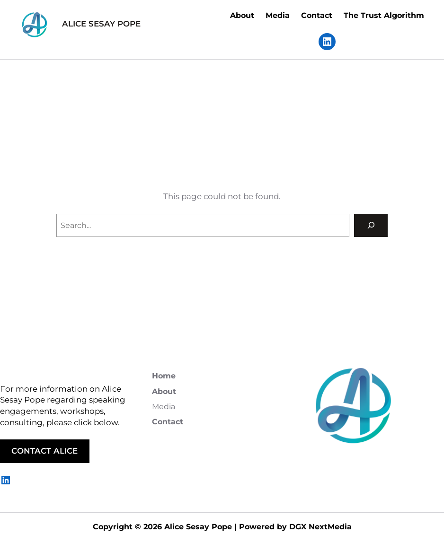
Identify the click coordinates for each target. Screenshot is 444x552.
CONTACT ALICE (44, 451)
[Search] (371, 225)
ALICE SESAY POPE (101, 23)
